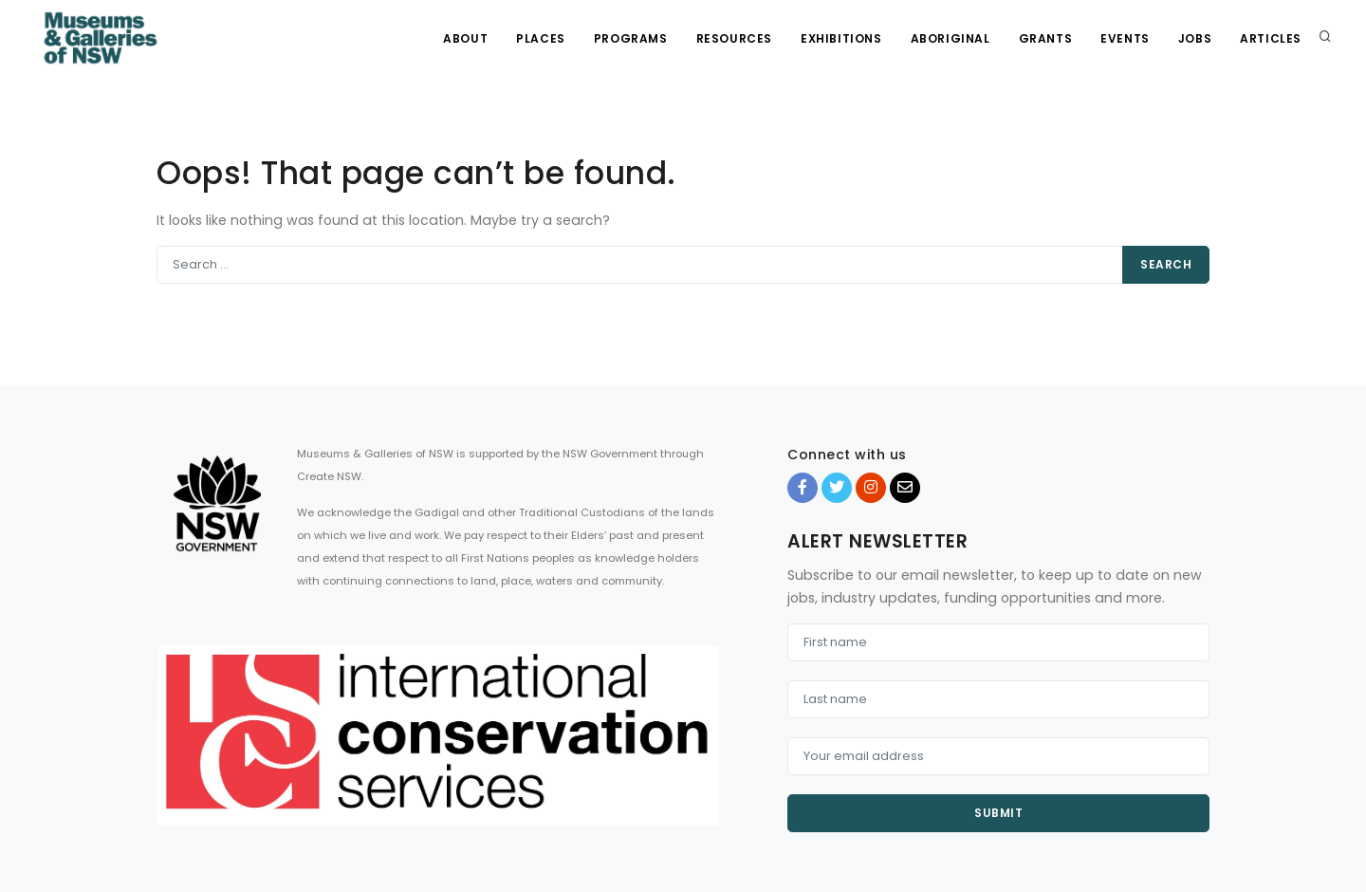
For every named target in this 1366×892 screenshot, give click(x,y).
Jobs (1194, 38)
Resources (734, 38)
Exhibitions (841, 38)
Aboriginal (950, 38)
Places (540, 38)
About (465, 38)
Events (1125, 38)
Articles (1270, 38)
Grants (1046, 38)
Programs (631, 38)
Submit (998, 813)
